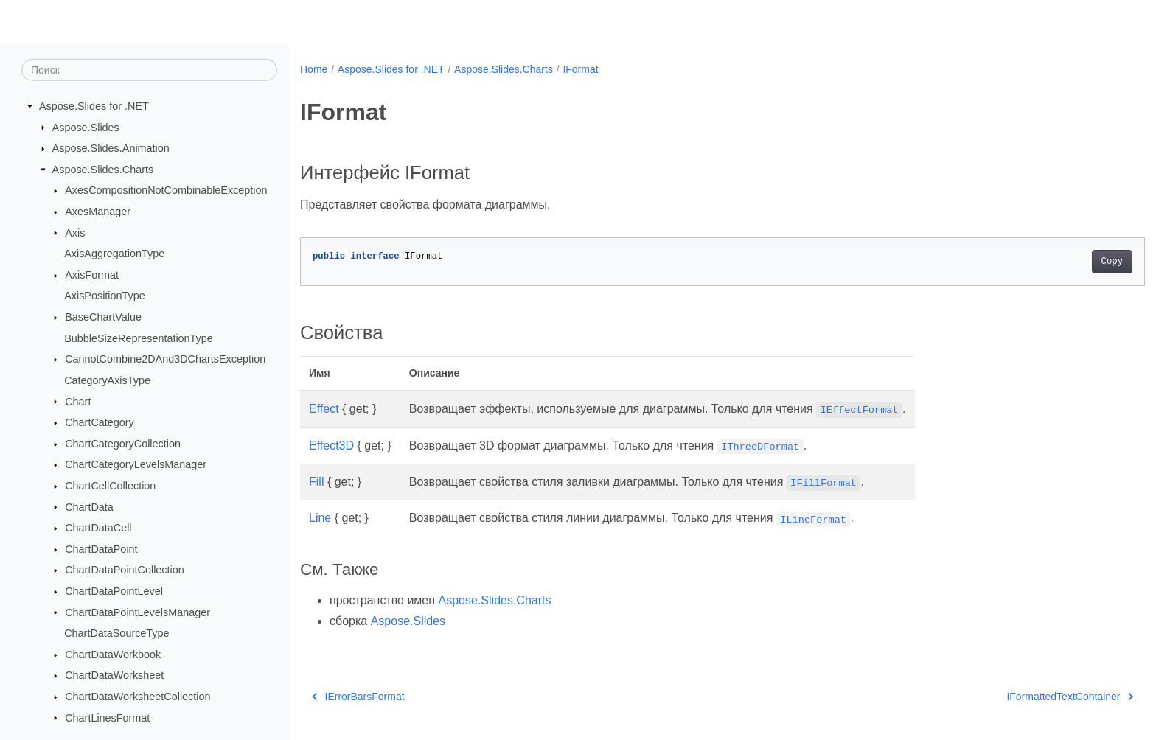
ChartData (89, 506)
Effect (324, 408)
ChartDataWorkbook (113, 654)
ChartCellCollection (110, 486)
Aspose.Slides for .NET (94, 106)
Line (320, 518)
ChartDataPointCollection (124, 570)
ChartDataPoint (101, 549)
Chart (78, 401)
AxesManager (97, 211)
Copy (1054, 261)
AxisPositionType (104, 295)
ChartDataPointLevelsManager (137, 612)
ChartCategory (99, 422)
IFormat (580, 69)
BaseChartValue (103, 317)
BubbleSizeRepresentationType (138, 338)
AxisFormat (92, 275)
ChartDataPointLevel (114, 591)
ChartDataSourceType (116, 633)
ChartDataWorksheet (114, 675)
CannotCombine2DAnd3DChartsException (165, 359)
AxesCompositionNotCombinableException (166, 190)
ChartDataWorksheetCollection (137, 696)
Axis (75, 232)
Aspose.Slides (85, 127)
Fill (316, 481)
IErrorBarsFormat (358, 696)
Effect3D (331, 445)
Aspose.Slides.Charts (103, 169)
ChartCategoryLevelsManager (135, 464)
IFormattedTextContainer (1012, 696)
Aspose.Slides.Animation (111, 148)
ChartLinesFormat (107, 717)
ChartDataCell (98, 528)
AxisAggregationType (114, 253)
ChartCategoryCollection (123, 444)
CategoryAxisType (107, 380)
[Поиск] (149, 70)
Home (313, 69)
